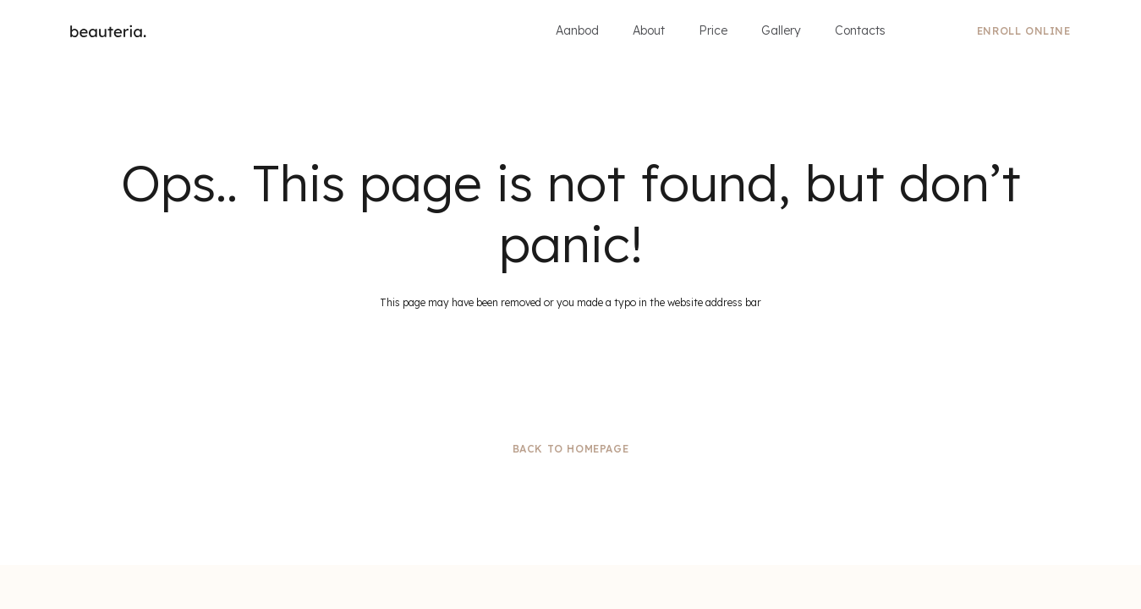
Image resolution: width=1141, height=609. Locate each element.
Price (713, 30)
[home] (107, 31)
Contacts (860, 30)
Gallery (781, 30)
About (649, 30)
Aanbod (577, 30)
